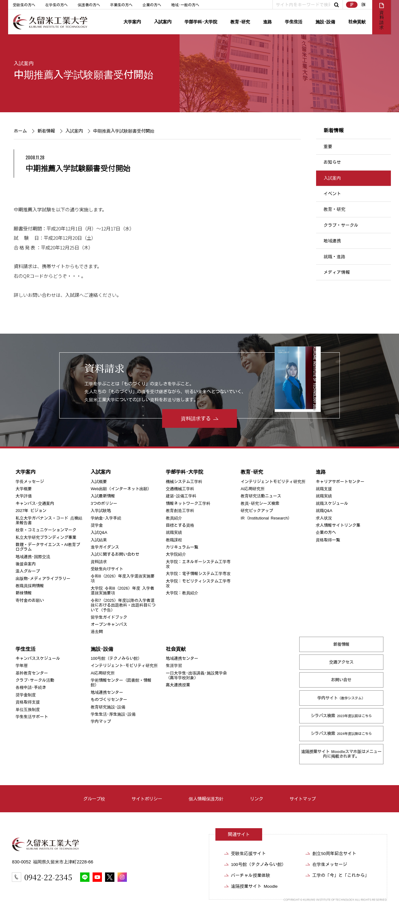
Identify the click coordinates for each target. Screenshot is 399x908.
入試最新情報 (103, 496)
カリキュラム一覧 (182, 547)
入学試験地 (101, 511)
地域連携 (332, 241)
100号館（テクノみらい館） (116, 658)
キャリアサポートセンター (340, 482)
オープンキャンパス (109, 624)
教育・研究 (334, 209)
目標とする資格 (180, 525)
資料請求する (196, 418)
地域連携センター (107, 692)
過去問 (97, 632)
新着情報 (46, 130)
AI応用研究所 (253, 489)
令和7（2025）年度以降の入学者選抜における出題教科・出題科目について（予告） (123, 605)
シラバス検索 (341, 716)
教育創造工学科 (180, 511)
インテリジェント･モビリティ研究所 (124, 666)
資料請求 (99, 562)
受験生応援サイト (248, 853)
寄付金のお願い (30, 600)
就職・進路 (334, 256)
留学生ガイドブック (109, 617)
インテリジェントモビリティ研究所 (273, 482)
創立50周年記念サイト (334, 853)
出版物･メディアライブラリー (43, 579)
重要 (328, 146)
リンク (256, 798)
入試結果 (99, 540)
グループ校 (94, 798)
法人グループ (28, 571)
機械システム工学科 (184, 482)
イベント (332, 193)
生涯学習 (174, 666)
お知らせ (332, 162)
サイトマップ (303, 798)
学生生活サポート (32, 717)
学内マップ (101, 721)
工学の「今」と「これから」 (340, 875)
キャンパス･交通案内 (35, 503)
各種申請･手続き (31, 687)
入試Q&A (99, 532)
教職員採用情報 (30, 586)
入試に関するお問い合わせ (115, 554)
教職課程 (174, 540)
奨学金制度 (26, 695)
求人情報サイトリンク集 (338, 525)
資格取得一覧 (328, 540)
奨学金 (97, 525)
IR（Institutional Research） (266, 518)
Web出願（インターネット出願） (121, 489)
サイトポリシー (147, 798)
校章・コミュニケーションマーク (46, 530)
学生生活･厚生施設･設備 (113, 714)
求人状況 (324, 518)
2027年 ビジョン (31, 511)
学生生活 (293, 21)
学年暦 (22, 666)
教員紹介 (174, 518)
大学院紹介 (176, 554)
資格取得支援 (28, 702)
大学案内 (132, 21)
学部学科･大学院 (201, 21)
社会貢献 (357, 21)
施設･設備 (325, 21)
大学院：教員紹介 (182, 593)
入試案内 (162, 21)
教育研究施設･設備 (108, 707)
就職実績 (174, 532)
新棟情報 (24, 593)
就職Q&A (324, 511)
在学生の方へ (56, 5)
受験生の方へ (24, 5)
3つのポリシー (104, 503)
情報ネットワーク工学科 (188, 503)
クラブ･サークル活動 (35, 680)
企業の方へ (151, 5)
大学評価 (24, 496)
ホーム (20, 130)
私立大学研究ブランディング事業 (46, 537)
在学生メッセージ (329, 864)
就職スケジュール (332, 503)
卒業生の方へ (121, 5)
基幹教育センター (32, 673)
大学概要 (24, 489)
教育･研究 (240, 21)
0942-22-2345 (48, 877)
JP (351, 4)
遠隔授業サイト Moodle (341, 754)
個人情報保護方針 (206, 798)
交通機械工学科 (180, 489)
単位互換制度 (28, 709)
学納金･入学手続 (106, 518)
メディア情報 (337, 272)
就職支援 (324, 489)
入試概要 (99, 482)
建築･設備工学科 (181, 496)
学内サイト (341, 698)
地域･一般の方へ (185, 5)
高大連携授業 (178, 685)
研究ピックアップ (257, 511)
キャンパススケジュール (38, 658)
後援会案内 (26, 564)
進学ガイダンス (105, 547)
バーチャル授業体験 (250, 875)
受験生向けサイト (107, 569)
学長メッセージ (30, 482)
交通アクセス (341, 662)
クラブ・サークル (341, 225)
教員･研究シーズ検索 (260, 503)
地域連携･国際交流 (33, 557)
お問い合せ (341, 680)
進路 (267, 21)
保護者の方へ (89, 5)
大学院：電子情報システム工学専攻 (198, 574)
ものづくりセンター (109, 700)
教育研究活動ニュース (261, 496)
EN (363, 4)
